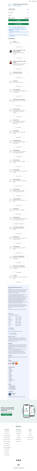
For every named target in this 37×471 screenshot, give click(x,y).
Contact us (30, 435)
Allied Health (18, 433)
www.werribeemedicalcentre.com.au (16, 331)
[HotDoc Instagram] (20, 460)
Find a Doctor (6, 431)
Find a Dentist (6, 433)
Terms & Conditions (30, 437)
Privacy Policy (30, 439)
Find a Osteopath (7, 445)
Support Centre (18, 441)
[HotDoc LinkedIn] (18, 460)
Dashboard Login (18, 439)
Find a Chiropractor (6, 439)
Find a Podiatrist (7, 437)
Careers (30, 433)
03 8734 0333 (12, 329)
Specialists (18, 437)
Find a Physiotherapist (7, 435)
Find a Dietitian (6, 443)
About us (30, 431)
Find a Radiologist (7, 449)
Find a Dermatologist (6, 447)
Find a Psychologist (7, 441)
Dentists (18, 435)
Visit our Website (12, 35)
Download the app (6, 414)
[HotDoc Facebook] (17, 460)
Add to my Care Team (17, 5)
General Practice (18, 431)
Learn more (18, 20)
